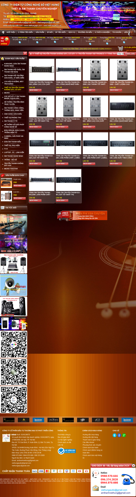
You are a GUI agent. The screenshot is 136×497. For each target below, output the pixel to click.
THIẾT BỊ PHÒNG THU (12, 118)
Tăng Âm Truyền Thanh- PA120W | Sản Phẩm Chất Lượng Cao (39, 195)
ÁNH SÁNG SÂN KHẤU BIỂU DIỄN (14, 483)
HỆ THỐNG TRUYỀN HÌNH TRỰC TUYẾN (14, 103)
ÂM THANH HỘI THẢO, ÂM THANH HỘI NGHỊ (14, 71)
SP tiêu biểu (60, 32)
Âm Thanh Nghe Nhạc (13, 156)
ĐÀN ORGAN (86, 479)
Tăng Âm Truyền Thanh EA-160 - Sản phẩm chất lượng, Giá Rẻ (95, 158)
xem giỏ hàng (131, 50)
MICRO (7, 93)
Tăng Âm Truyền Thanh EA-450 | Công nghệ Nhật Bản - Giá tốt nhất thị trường (122, 121)
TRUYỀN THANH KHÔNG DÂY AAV (14, 164)
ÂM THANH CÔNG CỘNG (52, 481)
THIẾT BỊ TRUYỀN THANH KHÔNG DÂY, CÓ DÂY (14, 89)
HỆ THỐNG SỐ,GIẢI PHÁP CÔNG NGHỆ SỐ (14, 126)
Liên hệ (127, 32)
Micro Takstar (11, 169)
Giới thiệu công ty (64, 435)
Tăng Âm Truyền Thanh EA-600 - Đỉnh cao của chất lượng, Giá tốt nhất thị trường (95, 122)
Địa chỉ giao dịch (64, 437)
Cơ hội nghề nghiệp (65, 440)
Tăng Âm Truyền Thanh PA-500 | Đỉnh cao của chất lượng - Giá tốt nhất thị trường (41, 85)
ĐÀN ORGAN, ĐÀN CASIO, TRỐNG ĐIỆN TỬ (14, 131)
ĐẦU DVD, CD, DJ (17, 479)
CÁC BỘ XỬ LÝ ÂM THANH (60, 479)
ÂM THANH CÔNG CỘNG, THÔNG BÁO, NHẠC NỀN (14, 109)
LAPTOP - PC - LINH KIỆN (14, 152)
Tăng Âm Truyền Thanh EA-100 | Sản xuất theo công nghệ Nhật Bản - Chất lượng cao (122, 159)
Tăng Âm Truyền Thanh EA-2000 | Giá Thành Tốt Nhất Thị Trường (95, 84)
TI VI (6, 149)
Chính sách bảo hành (90, 448)
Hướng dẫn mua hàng (91, 435)
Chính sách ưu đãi (64, 442)
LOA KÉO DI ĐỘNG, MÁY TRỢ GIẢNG (14, 83)
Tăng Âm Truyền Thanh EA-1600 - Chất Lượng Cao (122, 83)
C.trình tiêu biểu (25, 32)
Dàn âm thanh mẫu (12, 142)
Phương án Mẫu (85, 32)
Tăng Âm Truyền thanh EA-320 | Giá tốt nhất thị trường (41, 158)
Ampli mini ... (18, 179)
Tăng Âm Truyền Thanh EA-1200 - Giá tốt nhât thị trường (41, 121)
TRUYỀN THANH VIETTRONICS (91, 54)
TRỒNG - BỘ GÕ (10, 160)
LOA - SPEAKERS (44, 479)
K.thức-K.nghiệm (102, 32)
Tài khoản (116, 32)
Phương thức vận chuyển (92, 445)
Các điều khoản (88, 442)
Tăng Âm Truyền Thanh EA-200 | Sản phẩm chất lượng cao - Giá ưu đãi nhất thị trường (68, 159)
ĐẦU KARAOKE (5, 479)
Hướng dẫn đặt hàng (90, 437)
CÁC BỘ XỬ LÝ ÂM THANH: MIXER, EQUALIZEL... (15, 97)
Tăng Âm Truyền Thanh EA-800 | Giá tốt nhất (68, 120)
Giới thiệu (11, 32)
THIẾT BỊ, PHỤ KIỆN (12, 145)
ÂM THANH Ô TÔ (10, 121)
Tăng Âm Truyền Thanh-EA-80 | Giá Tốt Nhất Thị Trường (68, 195)
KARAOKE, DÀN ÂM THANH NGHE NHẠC (15, 65)
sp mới (49, 32)
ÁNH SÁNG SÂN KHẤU (13, 114)
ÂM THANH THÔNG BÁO (69, 481)
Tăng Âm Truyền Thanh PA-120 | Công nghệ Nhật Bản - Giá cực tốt (68, 84)
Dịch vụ (72, 32)
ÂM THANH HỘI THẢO (36, 481)
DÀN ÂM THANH (75, 479)
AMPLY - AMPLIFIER (30, 479)
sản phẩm (40, 32)
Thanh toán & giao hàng (91, 440)
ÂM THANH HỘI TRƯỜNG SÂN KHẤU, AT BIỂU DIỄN (14, 77)
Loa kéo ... (17, 192)
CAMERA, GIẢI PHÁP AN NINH (13, 137)
